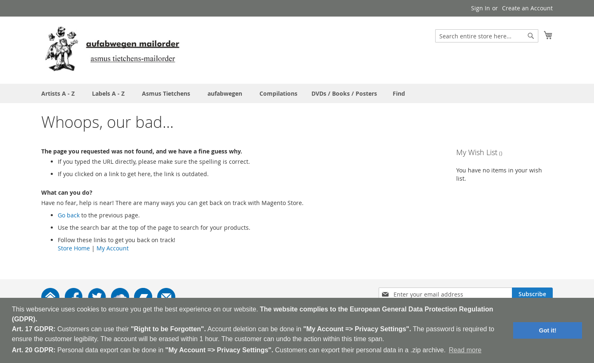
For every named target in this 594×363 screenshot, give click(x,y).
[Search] (531, 35)
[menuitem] (399, 93)
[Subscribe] (532, 294)
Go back (69, 215)
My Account (113, 248)
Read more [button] (465, 350)
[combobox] (486, 35)
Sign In (480, 8)
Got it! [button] (547, 330)
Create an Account (527, 8)
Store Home (74, 248)
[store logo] (112, 49)
